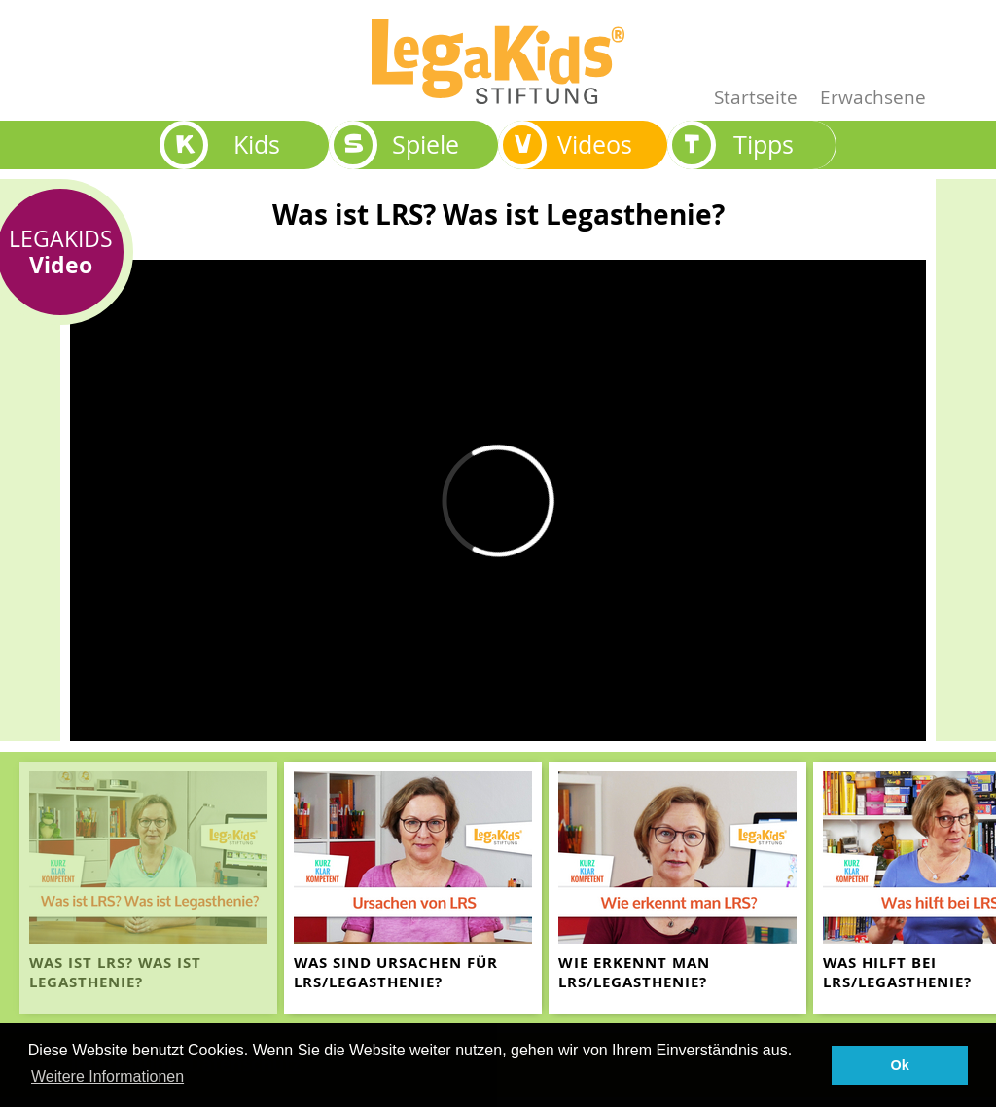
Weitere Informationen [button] (107, 1076)
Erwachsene (873, 97)
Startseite (756, 97)
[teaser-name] (148, 887)
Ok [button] (900, 1065)
